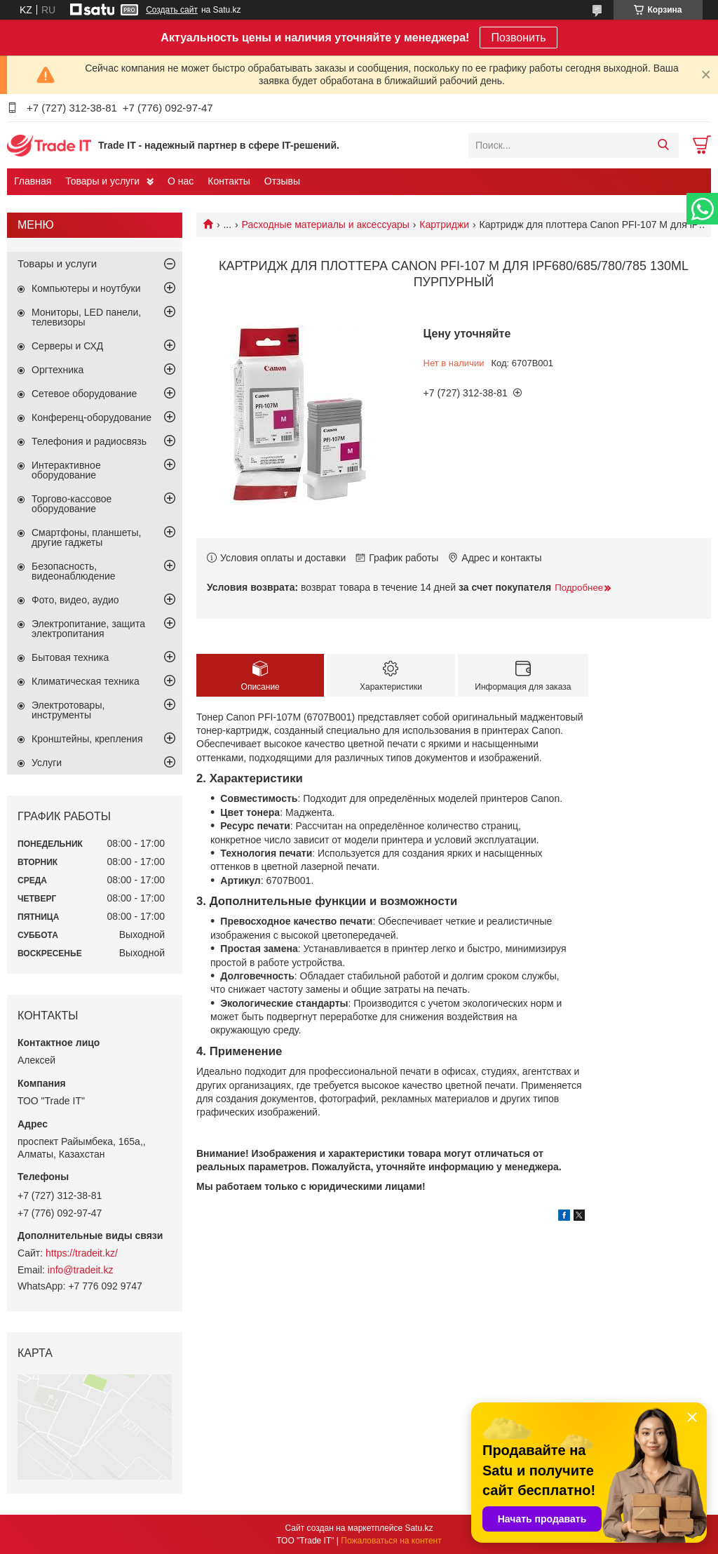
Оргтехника (57, 369)
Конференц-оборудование (91, 417)
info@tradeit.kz (81, 1269)
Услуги (47, 762)
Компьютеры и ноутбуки (86, 288)
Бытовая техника (70, 657)
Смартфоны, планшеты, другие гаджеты (86, 537)
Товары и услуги (102, 181)
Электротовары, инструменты (68, 710)
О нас (181, 181)
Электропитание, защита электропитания (88, 628)
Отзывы (282, 181)
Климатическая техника (86, 681)
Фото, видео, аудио (75, 599)
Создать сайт (172, 10)
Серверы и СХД (67, 345)
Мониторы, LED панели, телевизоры (86, 317)
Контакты (229, 181)
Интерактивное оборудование (66, 470)
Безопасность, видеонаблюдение (74, 571)
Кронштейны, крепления (87, 738)
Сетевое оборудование (84, 393)
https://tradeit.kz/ (82, 1253)
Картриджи (444, 224)
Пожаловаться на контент (391, 1541)
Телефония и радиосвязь (89, 441)
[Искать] (663, 145)
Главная (32, 181)
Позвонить (518, 37)
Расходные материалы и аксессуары (325, 224)
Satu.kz (419, 1528)
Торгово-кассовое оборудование (71, 503)
